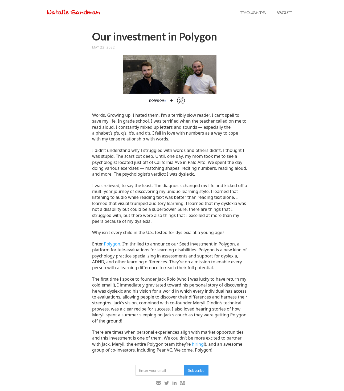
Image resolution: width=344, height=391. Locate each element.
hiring (198, 344)
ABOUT (284, 13)
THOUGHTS (253, 13)
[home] (75, 13)
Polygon (112, 244)
